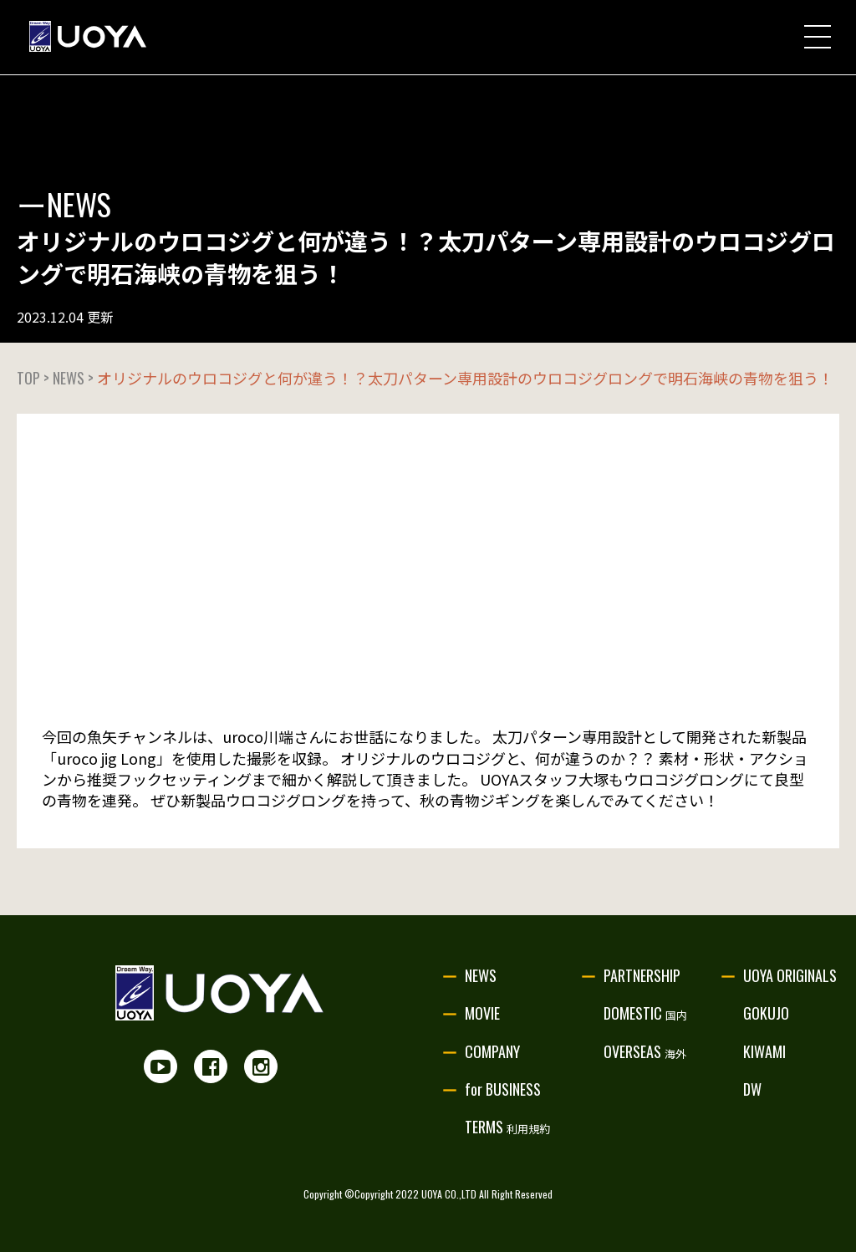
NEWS (481, 975)
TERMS (507, 1126)
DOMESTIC (645, 1013)
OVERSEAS (645, 1051)
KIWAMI (764, 1051)
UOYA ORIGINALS (790, 975)
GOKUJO (766, 1013)
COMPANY (492, 1051)
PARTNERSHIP (642, 975)
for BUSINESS (503, 1089)
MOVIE (482, 1013)
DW (752, 1089)
